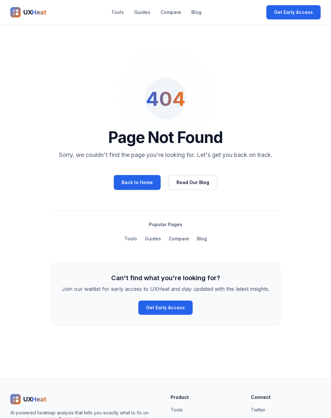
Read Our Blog (192, 182)
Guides (142, 12)
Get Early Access (293, 12)
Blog (196, 12)
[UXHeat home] (28, 12)
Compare (171, 12)
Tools (117, 12)
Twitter (258, 409)
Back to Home (137, 182)
